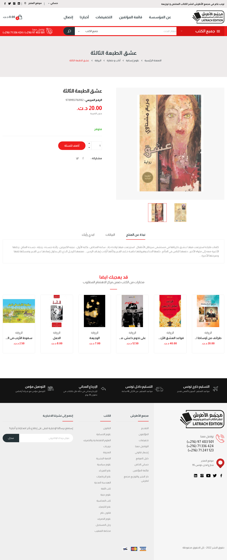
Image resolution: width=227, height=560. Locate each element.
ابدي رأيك (88, 234)
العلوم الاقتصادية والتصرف (97, 440)
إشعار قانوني (142, 452)
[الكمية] (96, 145)
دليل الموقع (142, 458)
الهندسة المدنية (102, 482)
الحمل (57, 338)
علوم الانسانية (103, 434)
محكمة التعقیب (103, 530)
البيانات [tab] (110, 234)
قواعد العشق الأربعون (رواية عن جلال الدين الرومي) (170, 338)
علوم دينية (105, 494)
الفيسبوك (221, 475)
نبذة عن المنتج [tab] (135, 234)
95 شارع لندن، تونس (203, 465)
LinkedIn (195, 475)
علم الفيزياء (105, 470)
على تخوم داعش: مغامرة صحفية (132, 338)
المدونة (107, 452)
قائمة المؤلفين (141, 470)
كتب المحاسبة (103, 500)
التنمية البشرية (103, 458)
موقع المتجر (33, 3)
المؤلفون (144, 434)
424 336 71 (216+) (13, 32)
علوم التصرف (104, 518)
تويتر (215, 475)
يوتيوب (208, 475)
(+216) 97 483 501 (200, 442)
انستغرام (202, 475)
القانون (107, 428)
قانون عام (105, 512)
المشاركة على (83, 158)
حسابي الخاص (141, 464)
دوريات (107, 446)
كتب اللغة (106, 488)
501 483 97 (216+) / (34, 32)
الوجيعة (94, 338)
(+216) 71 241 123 (201, 450)
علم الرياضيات (103, 476)
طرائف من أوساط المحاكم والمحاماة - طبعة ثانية (208, 338)
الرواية (19, 332)
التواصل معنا (142, 446)
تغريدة (77, 158)
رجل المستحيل (103, 524)
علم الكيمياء (105, 506)
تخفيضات (144, 440)
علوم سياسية (104, 464)
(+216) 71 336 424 (200, 446)
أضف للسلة (71, 145)
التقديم (145, 428)
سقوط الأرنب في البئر (18, 338)
